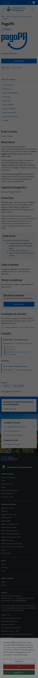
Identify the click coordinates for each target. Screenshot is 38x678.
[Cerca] (32, 9)
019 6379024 (9, 347)
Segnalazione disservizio (9, 621)
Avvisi (3, 571)
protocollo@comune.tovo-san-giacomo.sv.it (20, 605)
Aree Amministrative (8, 477)
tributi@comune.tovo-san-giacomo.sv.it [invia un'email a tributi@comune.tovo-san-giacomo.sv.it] (16, 352)
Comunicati (5, 567)
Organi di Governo (7, 484)
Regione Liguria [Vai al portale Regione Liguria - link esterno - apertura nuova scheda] (7, 3)
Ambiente (4, 511)
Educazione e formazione (9, 530)
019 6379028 (9, 349)
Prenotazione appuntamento (11, 618)
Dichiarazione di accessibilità (10, 647)
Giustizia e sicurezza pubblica (10, 534)
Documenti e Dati (7, 497)
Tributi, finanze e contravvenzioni (12, 546)
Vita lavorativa (6, 553)
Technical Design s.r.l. (15, 673)
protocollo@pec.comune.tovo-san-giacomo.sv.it (21, 608)
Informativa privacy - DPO (10, 631)
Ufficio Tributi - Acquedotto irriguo (15, 366)
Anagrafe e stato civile (8, 514)
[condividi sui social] (6, 67)
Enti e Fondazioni (7, 493)
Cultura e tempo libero (8, 527)
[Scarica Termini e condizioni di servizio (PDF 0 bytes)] (18, 327)
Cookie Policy (5, 640)
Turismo (3, 550)
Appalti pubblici (6, 517)
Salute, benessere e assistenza (11, 543)
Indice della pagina (19, 79)
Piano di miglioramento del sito (11, 650)
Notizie (3, 564)
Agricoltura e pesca (7, 508)
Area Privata (5, 661)
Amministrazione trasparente (11, 627)
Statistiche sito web (8, 653)
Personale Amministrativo (10, 490)
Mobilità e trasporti (7, 540)
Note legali (5, 644)
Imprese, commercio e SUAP (10, 537)
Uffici (3, 480)
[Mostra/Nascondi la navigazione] (4, 9)
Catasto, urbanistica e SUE (10, 524)
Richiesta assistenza (8, 624)
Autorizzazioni (6, 521)
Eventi (3, 585)
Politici (3, 487)
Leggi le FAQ (5, 615)
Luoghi (3, 582)
